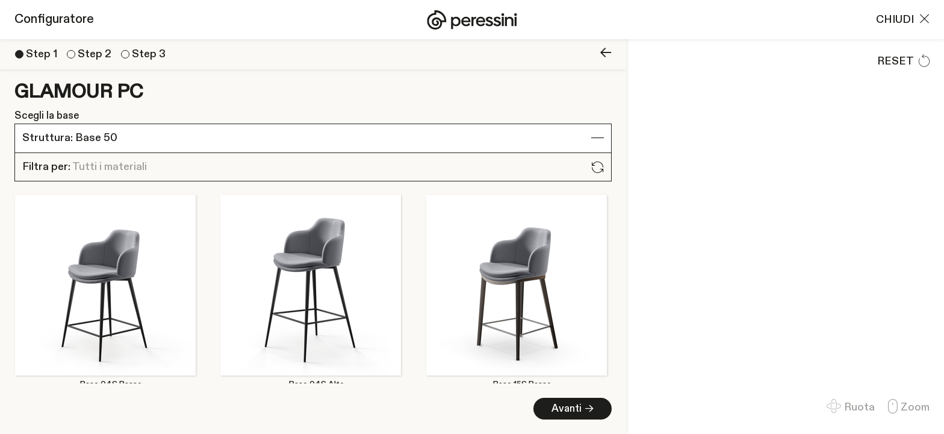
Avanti (211, 408)
